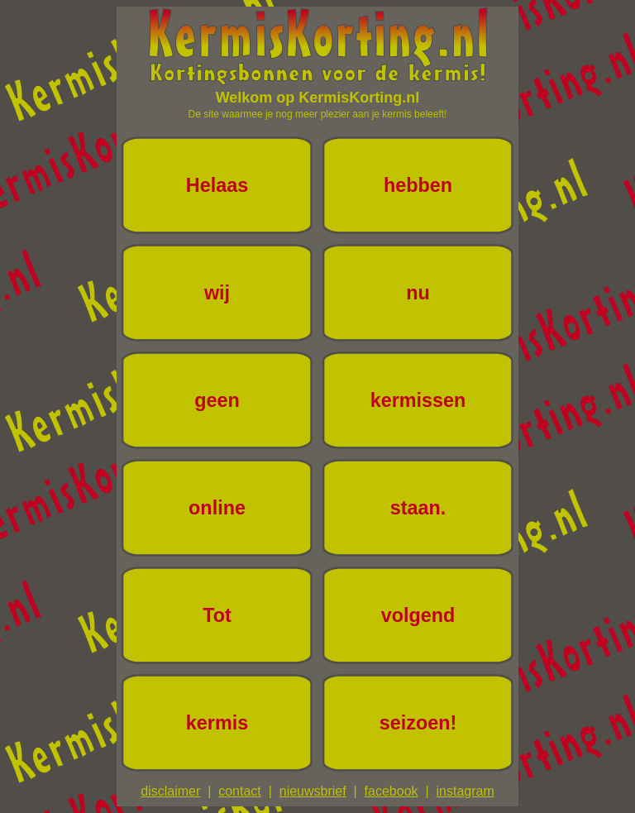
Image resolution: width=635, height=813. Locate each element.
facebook (391, 791)
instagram (465, 791)
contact (239, 791)
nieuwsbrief (312, 791)
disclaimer (170, 791)
